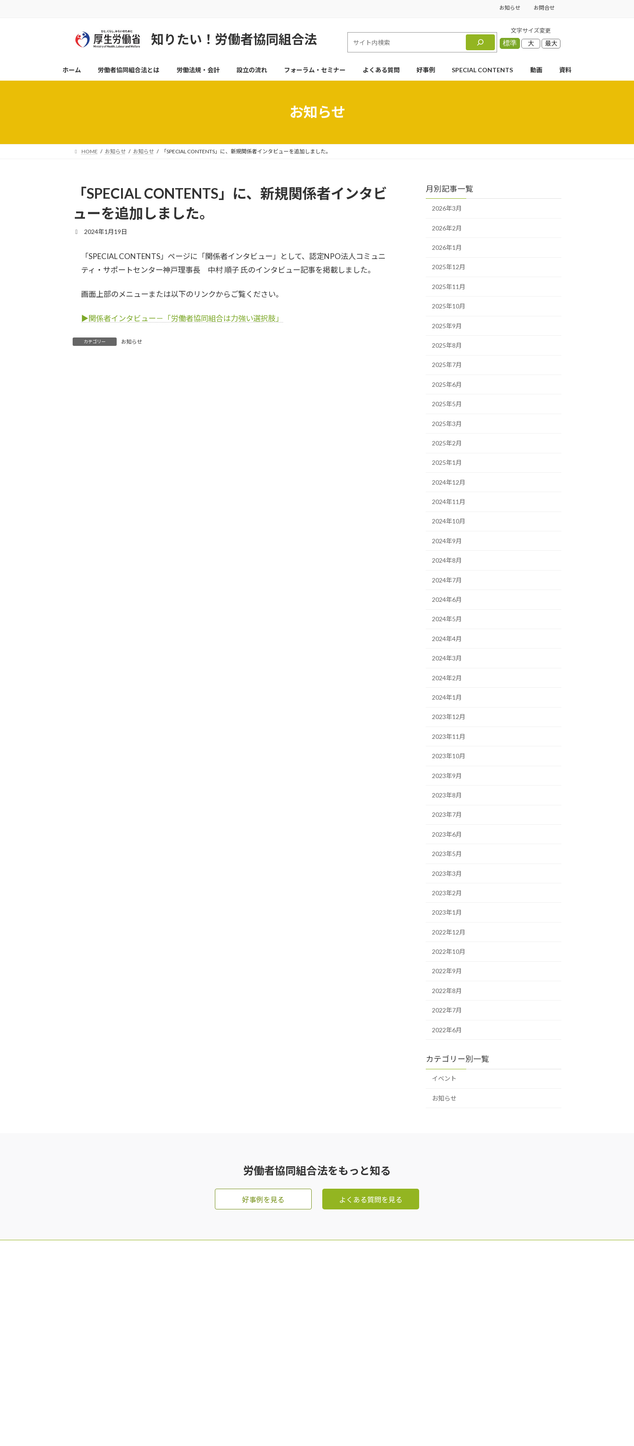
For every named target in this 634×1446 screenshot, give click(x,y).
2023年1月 (447, 912)
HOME (322, 1270)
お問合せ (544, 7)
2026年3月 (447, 208)
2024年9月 (447, 541)
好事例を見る (263, 1199)
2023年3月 (447, 873)
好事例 (321, 1376)
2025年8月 (447, 345)
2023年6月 (447, 834)
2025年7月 (447, 364)
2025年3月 (447, 423)
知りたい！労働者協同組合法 (234, 39)
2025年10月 (448, 306)
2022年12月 (448, 932)
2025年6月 (447, 384)
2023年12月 (448, 716)
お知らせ (509, 7)
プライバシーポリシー (447, 1358)
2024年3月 (447, 658)
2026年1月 (447, 247)
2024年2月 (447, 678)
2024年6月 (447, 599)
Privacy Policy (346, 1423)
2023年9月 (447, 775)
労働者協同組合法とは (346, 1305)
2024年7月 (447, 580)
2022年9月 (447, 971)
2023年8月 (447, 795)
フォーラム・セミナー (447, 1287)
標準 (510, 43)
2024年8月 (447, 560)
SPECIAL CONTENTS (345, 1393)
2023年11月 (448, 736)
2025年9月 (447, 326)
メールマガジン (436, 1270)
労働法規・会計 (336, 1323)
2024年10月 (448, 521)
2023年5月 (447, 853)
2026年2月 (447, 228)
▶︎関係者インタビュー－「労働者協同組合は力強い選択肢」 (182, 318)
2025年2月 (447, 443)
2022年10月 (448, 951)
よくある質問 (332, 1340)
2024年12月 (448, 482)
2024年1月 (447, 697)
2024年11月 (448, 501)
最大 (551, 43)
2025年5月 (447, 404)
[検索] (480, 42)
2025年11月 (448, 286)
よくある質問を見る (370, 1199)
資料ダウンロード (440, 1323)
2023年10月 (448, 756)
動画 (419, 1305)
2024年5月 (447, 619)
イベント (444, 1079)
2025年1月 (447, 462)
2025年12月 (448, 267)
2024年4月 (447, 638)
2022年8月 (447, 990)
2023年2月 (447, 893)
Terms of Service (393, 1423)
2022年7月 (447, 1010)
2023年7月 (447, 814)
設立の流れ (328, 1358)
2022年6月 (447, 1030)
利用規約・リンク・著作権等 (457, 1376)
